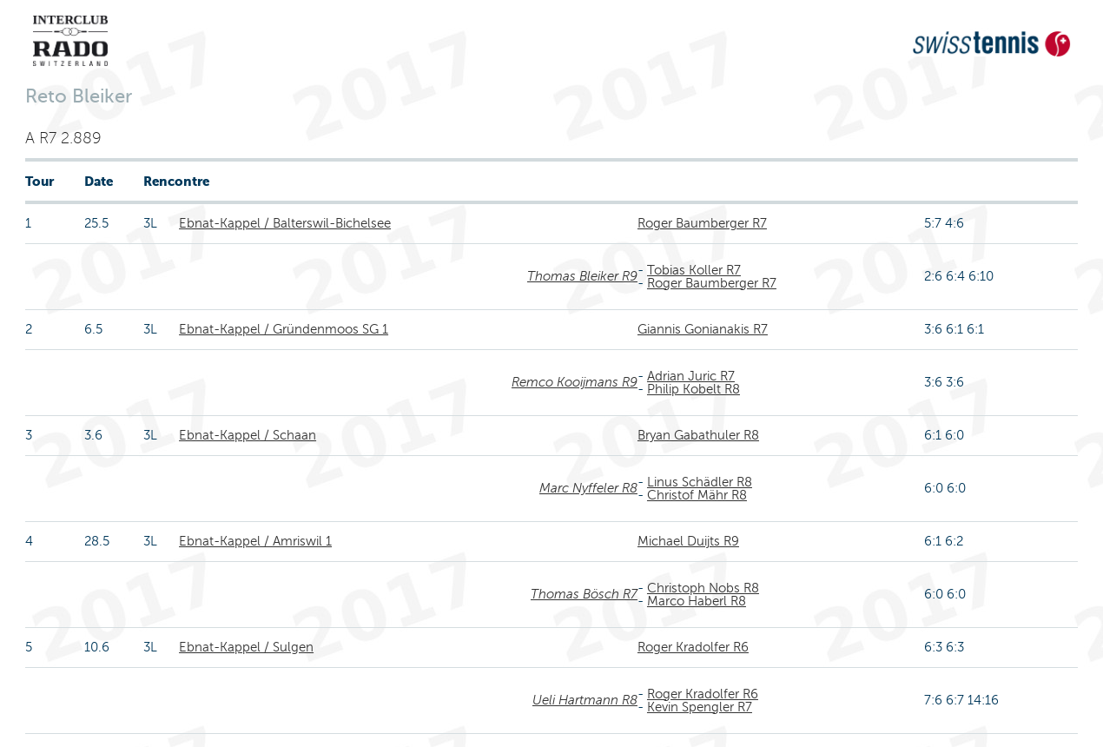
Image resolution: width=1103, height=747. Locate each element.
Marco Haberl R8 (696, 601)
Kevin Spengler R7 (699, 707)
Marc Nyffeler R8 (588, 488)
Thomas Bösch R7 (584, 594)
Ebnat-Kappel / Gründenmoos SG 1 (283, 329)
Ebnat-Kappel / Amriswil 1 (255, 541)
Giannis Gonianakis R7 (702, 329)
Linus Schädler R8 (699, 482)
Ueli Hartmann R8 (584, 700)
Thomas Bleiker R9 (582, 276)
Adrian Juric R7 (691, 376)
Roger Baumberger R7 (702, 223)
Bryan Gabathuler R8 (698, 435)
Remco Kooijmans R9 (574, 382)
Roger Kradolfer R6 (693, 647)
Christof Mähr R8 (697, 495)
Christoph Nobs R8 (703, 588)
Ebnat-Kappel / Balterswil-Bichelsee (285, 223)
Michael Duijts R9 (688, 541)
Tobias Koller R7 (694, 270)
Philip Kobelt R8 (693, 389)
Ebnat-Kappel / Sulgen (246, 647)
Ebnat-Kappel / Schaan (247, 435)
